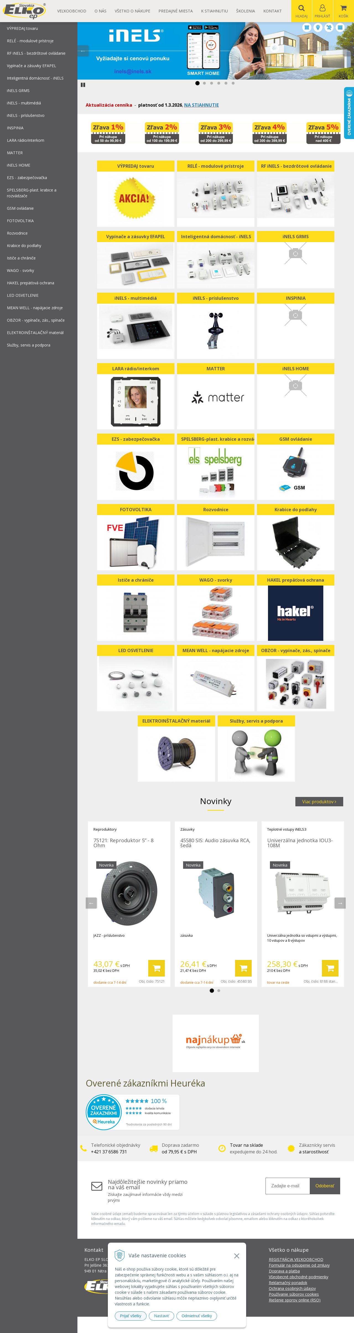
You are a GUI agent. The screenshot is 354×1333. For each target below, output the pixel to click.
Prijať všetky (130, 1316)
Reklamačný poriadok (288, 1282)
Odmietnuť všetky (197, 1316)
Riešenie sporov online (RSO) (295, 1300)
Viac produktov (319, 802)
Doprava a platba (284, 1271)
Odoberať (325, 1186)
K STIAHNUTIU (214, 11)
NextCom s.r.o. (276, 1324)
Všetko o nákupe (132, 11)
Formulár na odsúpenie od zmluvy (299, 1265)
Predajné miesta (175, 11)
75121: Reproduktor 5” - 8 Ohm (123, 843)
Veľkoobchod (71, 11)
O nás (100, 11)
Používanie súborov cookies (294, 1294)
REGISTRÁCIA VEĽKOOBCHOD (296, 1259)
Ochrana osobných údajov (292, 1288)
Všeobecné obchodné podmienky (298, 1277)
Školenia (245, 11)
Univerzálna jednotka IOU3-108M (300, 843)
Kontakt (272, 11)
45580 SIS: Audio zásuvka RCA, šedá (215, 843)
